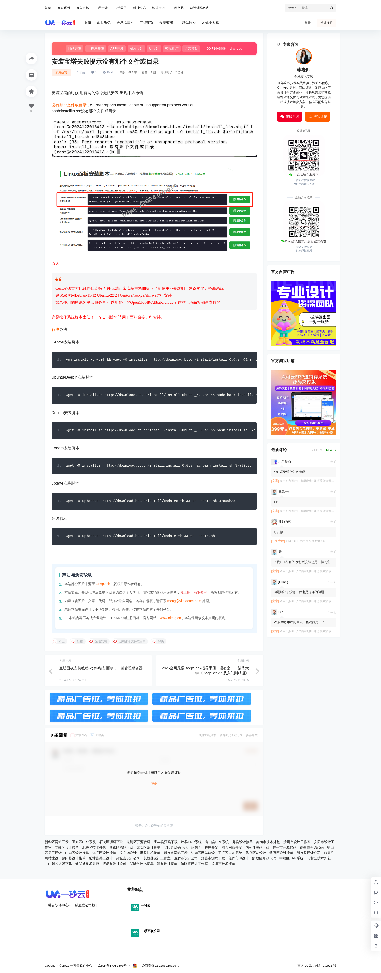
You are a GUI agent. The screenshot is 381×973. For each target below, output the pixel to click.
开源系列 (63, 8)
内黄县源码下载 (257, 849)
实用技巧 (61, 72)
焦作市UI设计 (238, 859)
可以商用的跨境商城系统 (310, 541)
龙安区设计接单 (148, 849)
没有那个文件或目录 (69, 105)
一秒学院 (101, 8)
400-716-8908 (215, 48)
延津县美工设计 (101, 859)
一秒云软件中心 (80, 965)
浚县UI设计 (128, 854)
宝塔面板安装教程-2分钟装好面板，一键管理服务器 (101, 669)
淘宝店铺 (317, 116)
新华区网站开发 (57, 843)
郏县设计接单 (242, 843)
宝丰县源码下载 (166, 843)
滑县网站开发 (232, 849)
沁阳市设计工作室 (194, 865)
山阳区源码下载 (60, 865)
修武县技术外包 (87, 865)
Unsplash (103, 585)
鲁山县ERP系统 (217, 843)
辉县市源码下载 (213, 859)
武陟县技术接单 (142, 865)
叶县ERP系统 (191, 843)
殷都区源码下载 (121, 849)
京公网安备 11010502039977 (156, 965)
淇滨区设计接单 (104, 854)
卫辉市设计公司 (186, 859)
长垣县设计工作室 (157, 859)
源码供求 (158, 8)
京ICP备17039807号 (112, 965)
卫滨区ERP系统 (230, 854)
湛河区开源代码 (138, 843)
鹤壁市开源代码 (312, 849)
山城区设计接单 (77, 854)
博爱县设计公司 (114, 865)
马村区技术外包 (319, 859)
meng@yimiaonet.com (184, 602)
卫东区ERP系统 (84, 843)
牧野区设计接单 (281, 854)
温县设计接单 (167, 865)
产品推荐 (125, 23)
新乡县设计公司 (308, 854)
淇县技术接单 (150, 854)
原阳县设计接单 (74, 859)
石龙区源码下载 (111, 843)
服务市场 (82, 8)
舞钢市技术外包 (268, 843)
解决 (55, 329)
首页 (48, 8)
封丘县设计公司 (128, 859)
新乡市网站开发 (176, 854)
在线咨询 (289, 116)
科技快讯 (139, 8)
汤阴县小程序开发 (204, 849)
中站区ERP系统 (291, 859)
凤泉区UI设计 (256, 854)
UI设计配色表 (199, 8)
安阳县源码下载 (176, 849)
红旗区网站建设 (203, 854)
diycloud (236, 48)
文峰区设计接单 (67, 849)
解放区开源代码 (264, 859)
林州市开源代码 (284, 849)
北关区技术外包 (94, 849)
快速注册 (326, 22)
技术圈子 (120, 8)
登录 (308, 22)
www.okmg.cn (170, 619)
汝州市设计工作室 (297, 843)
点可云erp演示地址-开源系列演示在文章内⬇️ (317, 481)
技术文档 (177, 8)
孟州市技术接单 (223, 865)
